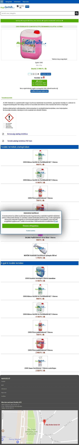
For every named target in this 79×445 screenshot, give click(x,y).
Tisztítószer (58, 20)
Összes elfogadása (30, 226)
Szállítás (3, 396)
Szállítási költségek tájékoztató (39, 91)
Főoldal (3, 381)
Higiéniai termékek (48, 20)
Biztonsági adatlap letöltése (17, 134)
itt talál (56, 221)
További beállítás (30, 230)
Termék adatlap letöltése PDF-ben (19, 141)
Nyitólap (18, 20)
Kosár (27, 6)
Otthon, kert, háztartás (35, 20)
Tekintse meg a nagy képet (59, 59)
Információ (17, 2)
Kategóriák (9, 2)
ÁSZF (2, 385)
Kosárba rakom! (45, 74)
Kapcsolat (26, 2)
